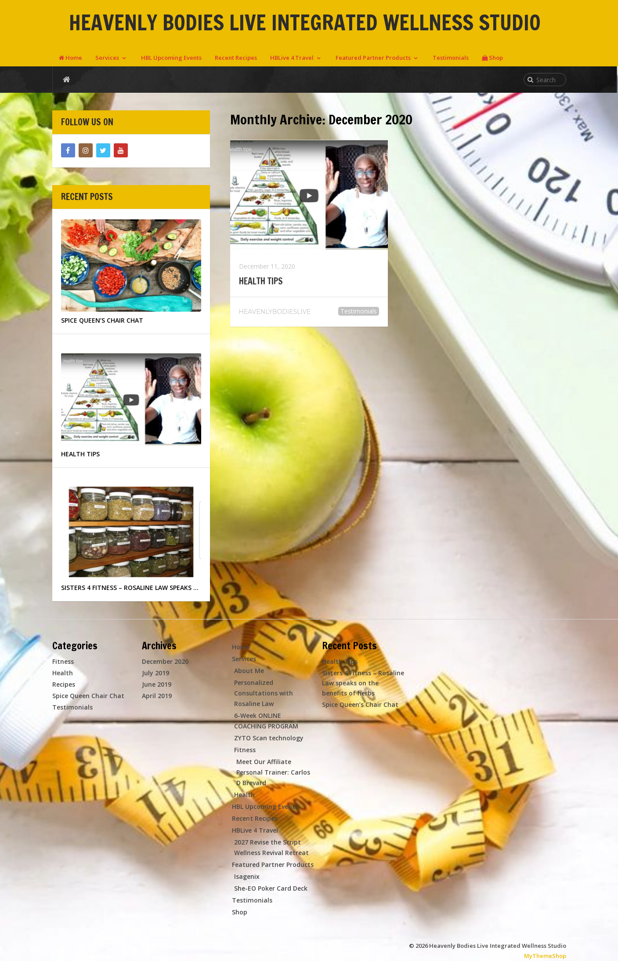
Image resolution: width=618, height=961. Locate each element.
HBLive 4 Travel (292, 58)
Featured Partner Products (373, 58)
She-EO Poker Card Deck (270, 888)
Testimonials (451, 58)
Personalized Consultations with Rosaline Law (263, 693)
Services (107, 58)
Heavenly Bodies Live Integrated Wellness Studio (305, 22)
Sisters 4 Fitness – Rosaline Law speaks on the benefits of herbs (363, 683)
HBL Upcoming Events (171, 58)
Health (62, 673)
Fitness (63, 661)
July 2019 (155, 673)
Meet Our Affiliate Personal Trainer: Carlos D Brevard (273, 772)
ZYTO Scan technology (269, 738)
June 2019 (156, 684)
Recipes (63, 684)
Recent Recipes (236, 58)
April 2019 (157, 696)
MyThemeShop (545, 956)
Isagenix (247, 876)
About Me (249, 670)
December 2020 (165, 661)
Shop (492, 58)
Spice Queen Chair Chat (88, 696)
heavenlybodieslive (275, 312)
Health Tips (261, 281)
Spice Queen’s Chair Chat (360, 704)
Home (70, 58)
